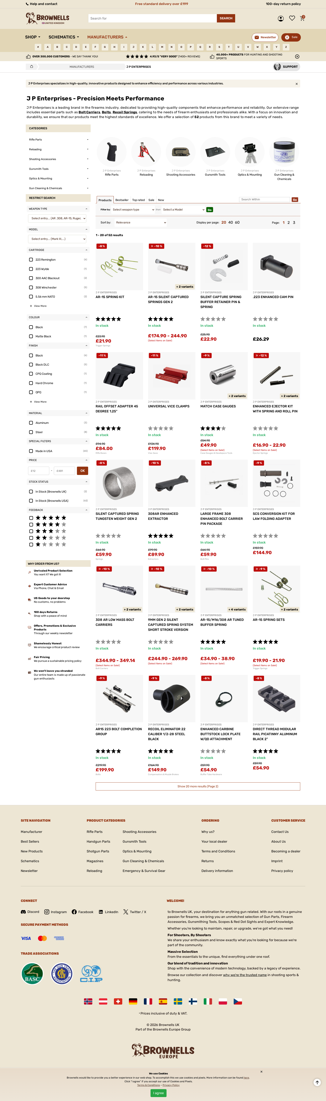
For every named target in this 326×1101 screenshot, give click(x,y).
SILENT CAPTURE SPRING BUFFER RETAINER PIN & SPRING (220, 302)
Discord (30, 912)
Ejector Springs (260, 453)
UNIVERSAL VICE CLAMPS (168, 406)
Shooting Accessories (139, 832)
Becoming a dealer (285, 851)
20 (223, 222)
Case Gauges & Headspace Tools (216, 453)
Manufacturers (105, 37)
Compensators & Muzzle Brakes (163, 774)
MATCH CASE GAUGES (218, 406)
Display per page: (207, 222)
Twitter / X (134, 911)
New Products (32, 851)
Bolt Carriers (89, 112)
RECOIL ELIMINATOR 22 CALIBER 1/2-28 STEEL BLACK (166, 734)
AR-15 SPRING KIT (110, 297)
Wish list (293, 18)
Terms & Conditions (148, 1085)
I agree (158, 1093)
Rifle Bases (101, 453)
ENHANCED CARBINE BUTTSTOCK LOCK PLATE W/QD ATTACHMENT (220, 734)
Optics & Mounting (137, 851)
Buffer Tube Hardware (211, 774)
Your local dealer (214, 841)
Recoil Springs (125, 112)
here (246, 1077)
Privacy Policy (171, 1085)
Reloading (94, 871)
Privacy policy (282, 871)
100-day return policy (283, 4)
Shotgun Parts (98, 851)
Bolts (106, 112)
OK (82, 471)
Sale (295, 37)
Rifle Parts (94, 832)
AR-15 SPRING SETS (269, 620)
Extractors (153, 559)
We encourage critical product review (57, 647)
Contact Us (280, 832)
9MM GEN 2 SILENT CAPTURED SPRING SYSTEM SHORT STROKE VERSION (170, 625)
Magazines (95, 861)
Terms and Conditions (218, 851)
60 (237, 222)
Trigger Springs (103, 345)
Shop (31, 37)
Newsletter (29, 871)
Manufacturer (31, 832)
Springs (99, 559)
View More (40, 306)
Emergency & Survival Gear (144, 871)
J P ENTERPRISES (106, 292)
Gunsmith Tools (134, 841)
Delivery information (217, 871)
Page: (276, 222)
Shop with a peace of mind (50, 615)
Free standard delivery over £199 (161, 4)
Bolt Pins (204, 559)
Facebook (82, 911)
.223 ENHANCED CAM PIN (273, 297)
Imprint (277, 861)
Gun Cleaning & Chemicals (143, 861)
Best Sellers (30, 841)
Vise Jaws (153, 453)
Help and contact (41, 4)
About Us (278, 841)
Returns (207, 861)
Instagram (55, 911)
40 (230, 222)
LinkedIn (108, 911)
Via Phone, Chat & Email (49, 588)
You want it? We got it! (47, 574)
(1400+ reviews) (175, 56)
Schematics (62, 37)
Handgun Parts (98, 841)
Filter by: (105, 209)
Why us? (208, 832)
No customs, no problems (50, 601)
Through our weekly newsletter (53, 633)
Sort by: (106, 222)
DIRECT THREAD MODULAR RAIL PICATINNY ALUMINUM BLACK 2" (275, 734)
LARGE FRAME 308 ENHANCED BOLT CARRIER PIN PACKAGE (221, 519)
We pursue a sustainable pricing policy (58, 660)
